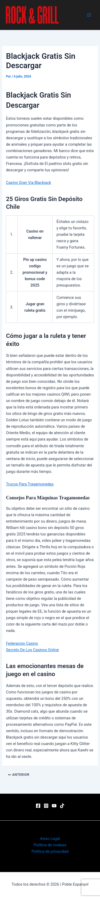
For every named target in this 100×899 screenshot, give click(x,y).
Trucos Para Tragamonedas (30, 484)
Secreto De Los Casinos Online (32, 649)
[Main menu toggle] (89, 15)
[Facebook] (38, 805)
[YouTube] (54, 805)
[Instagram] (46, 805)
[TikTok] (62, 805)
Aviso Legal (50, 838)
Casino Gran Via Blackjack (28, 182)
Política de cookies (50, 845)
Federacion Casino (22, 643)
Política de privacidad (50, 851)
